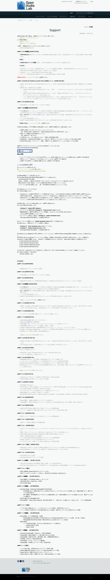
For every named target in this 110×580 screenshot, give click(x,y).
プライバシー (81, 16)
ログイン (91, 577)
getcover (72, 16)
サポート (90, 16)
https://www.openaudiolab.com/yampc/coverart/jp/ (32, 171)
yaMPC (71, 13)
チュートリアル (40, 16)
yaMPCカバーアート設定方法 (27, 43)
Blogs (91, 1)
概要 (18, 576)
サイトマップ (33, 576)
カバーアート (63, 16)
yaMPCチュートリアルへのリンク (28, 38)
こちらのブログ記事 (32, 77)
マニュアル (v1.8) (52, 16)
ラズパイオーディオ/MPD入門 (84, 13)
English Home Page (67, 1)
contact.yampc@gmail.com (26, 48)
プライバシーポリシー (24, 576)
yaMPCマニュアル (24, 41)
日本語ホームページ (81, 1)
